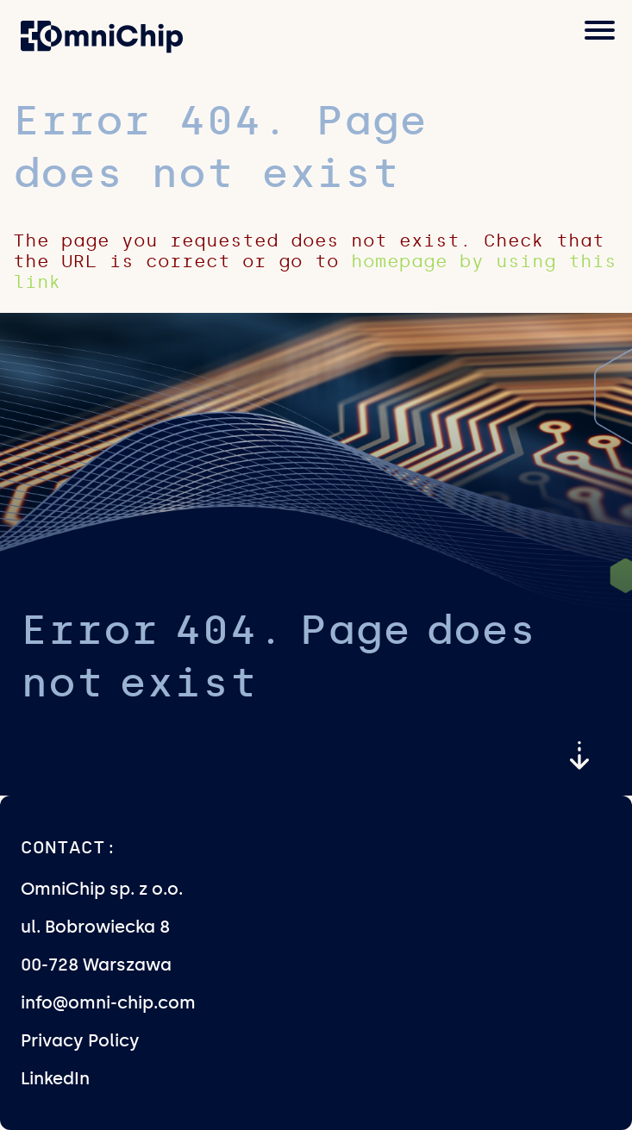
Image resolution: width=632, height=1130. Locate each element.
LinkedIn (55, 1078)
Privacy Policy (80, 1040)
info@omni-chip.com (108, 1002)
